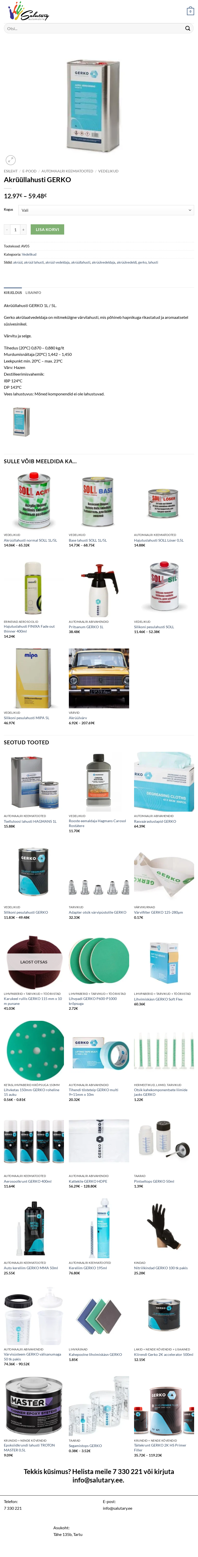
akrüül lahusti (34, 262)
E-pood (29, 171)
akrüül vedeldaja (57, 262)
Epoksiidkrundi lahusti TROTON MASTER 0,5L (29, 1447)
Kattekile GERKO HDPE (88, 1181)
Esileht (11, 171)
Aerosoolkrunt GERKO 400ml (28, 1181)
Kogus (8, 209)
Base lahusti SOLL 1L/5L (88, 540)
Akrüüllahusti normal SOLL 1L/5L (30, 540)
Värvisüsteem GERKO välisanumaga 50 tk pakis (32, 1356)
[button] (190, 11)
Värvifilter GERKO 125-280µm (158, 912)
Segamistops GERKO (85, 1445)
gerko (142, 262)
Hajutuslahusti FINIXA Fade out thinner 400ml (29, 628)
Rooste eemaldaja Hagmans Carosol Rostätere (97, 823)
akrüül (17, 262)
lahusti (153, 262)
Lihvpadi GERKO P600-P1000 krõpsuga (93, 1001)
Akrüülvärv (78, 718)
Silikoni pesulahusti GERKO (26, 912)
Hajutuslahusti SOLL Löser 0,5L (159, 540)
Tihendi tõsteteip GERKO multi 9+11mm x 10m (93, 1092)
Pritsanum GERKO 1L (86, 627)
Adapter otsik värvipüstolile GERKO (97, 912)
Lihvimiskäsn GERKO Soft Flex (158, 999)
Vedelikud (108, 171)
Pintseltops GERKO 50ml (154, 1181)
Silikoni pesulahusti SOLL (154, 627)
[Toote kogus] (15, 229)
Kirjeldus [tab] (13, 293)
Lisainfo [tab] (33, 293)
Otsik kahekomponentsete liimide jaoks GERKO (160, 1092)
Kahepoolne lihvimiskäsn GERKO (95, 1354)
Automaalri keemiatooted (67, 171)
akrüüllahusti (80, 262)
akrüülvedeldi (127, 262)
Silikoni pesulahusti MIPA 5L (26, 718)
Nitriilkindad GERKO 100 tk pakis (161, 1268)
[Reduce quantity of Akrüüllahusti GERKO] (7, 229)
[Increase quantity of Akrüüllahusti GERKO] (23, 229)
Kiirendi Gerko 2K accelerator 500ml (163, 1354)
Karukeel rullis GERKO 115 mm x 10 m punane (33, 1001)
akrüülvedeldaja (103, 262)
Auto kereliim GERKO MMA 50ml (31, 1268)
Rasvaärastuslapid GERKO (155, 821)
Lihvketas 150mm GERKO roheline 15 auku (31, 1092)
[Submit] (188, 28)
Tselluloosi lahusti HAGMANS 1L (30, 821)
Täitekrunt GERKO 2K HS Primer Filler (160, 1447)
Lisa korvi (47, 229)
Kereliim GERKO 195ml (88, 1268)
